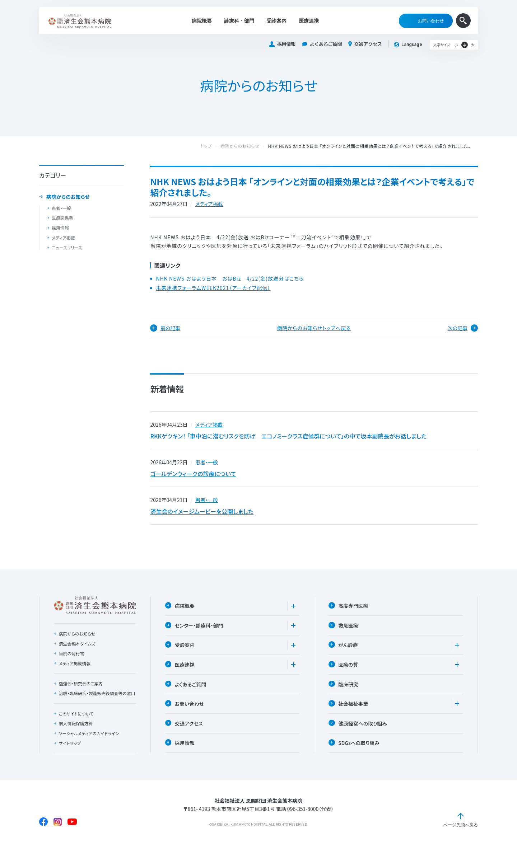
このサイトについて (76, 723)
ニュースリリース (66, 247)
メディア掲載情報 (74, 667)
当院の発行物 (71, 657)
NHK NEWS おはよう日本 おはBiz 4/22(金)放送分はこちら (230, 278)
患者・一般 (61, 208)
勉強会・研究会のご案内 (81, 687)
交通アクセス (365, 44)
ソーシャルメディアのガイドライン (89, 743)
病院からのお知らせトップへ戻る (314, 327)
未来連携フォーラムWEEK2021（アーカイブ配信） (213, 288)
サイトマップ (70, 752)
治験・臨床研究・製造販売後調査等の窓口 (95, 699)
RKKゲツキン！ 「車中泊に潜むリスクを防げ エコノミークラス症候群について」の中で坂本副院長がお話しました (288, 436)
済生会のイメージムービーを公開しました (201, 514)
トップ (213, 146)
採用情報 (282, 44)
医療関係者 (62, 218)
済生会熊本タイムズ (77, 647)
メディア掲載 (63, 238)
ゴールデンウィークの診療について (193, 475)
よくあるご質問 (322, 44)
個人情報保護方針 (76, 733)
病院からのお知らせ (68, 197)
